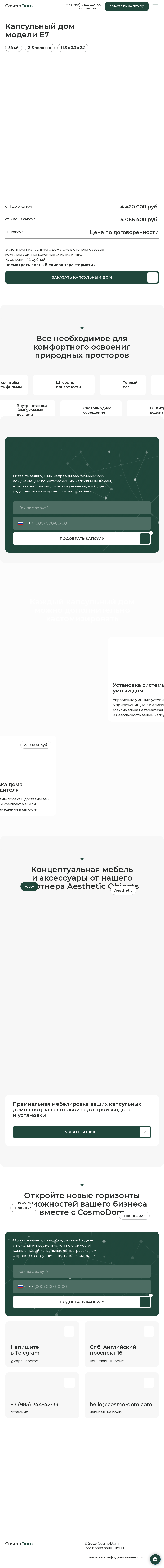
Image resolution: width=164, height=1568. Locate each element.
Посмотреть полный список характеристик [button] (50, 265)
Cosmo (19, 6)
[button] (127, 6)
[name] (82, 507)
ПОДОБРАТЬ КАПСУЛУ (82, 538)
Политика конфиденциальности (114, 1557)
